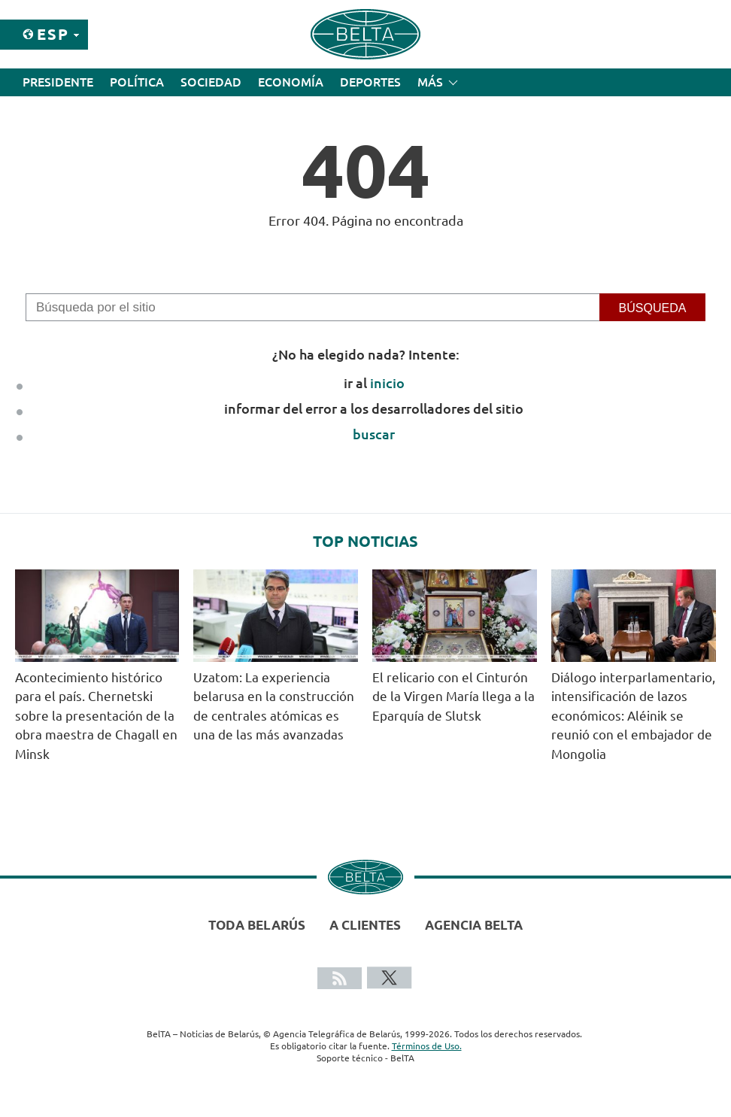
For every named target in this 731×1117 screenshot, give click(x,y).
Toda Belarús (256, 925)
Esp (53, 34)
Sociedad (210, 82)
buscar (374, 434)
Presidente (58, 82)
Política (137, 82)
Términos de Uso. (427, 1046)
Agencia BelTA (474, 925)
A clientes (365, 925)
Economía (290, 82)
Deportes (370, 82)
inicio (387, 382)
